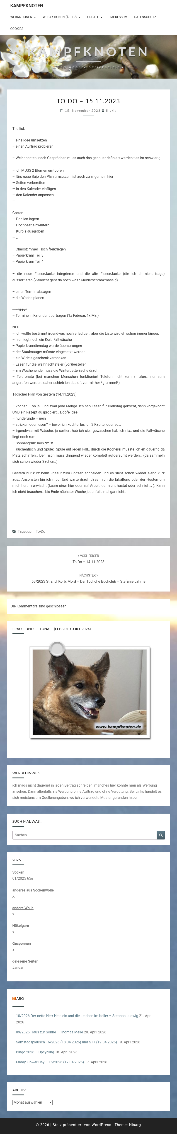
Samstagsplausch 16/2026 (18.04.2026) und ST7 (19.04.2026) (66, 1042)
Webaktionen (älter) (60, 17)
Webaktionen (21, 17)
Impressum (118, 17)
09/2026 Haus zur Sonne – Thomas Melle (49, 1032)
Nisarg (135, 1125)
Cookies (16, 29)
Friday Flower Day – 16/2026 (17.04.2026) (50, 1062)
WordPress (101, 1125)
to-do (40, 531)
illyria (111, 110)
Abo (20, 998)
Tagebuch (26, 531)
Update (93, 17)
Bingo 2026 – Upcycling (35, 1052)
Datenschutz (145, 17)
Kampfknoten (26, 5)
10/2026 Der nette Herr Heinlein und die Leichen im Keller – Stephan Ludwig (77, 1016)
